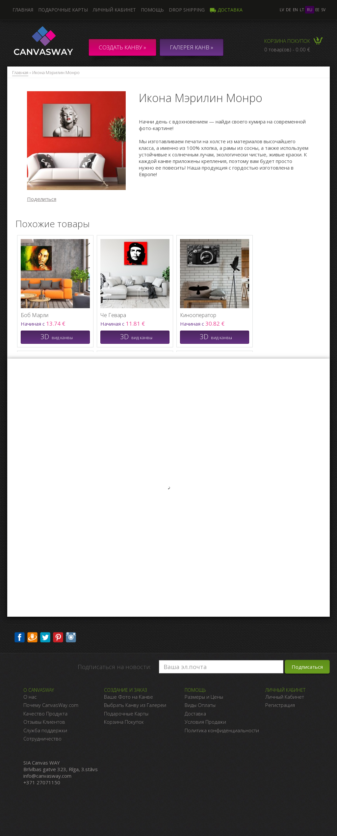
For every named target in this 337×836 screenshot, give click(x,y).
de (288, 10)
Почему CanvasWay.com (50, 705)
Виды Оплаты (200, 705)
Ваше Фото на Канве (128, 696)
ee (317, 10)
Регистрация (280, 705)
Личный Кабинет (284, 696)
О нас (30, 696)
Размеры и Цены (204, 696)
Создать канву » (122, 47)
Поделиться (41, 199)
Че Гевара (113, 315)
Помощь (152, 10)
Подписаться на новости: (114, 667)
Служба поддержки (45, 730)
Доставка (226, 10)
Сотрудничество (42, 738)
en (295, 10)
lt (302, 10)
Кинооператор (198, 315)
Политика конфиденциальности (222, 730)
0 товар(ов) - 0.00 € (287, 49)
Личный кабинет (114, 10)
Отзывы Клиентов (44, 721)
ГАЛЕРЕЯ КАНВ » (191, 47)
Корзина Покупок (124, 721)
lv (282, 10)
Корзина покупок (287, 41)
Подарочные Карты (126, 713)
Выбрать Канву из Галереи (135, 705)
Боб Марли (34, 315)
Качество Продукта (45, 713)
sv (323, 10)
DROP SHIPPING (187, 10)
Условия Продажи (205, 721)
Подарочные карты (63, 10)
